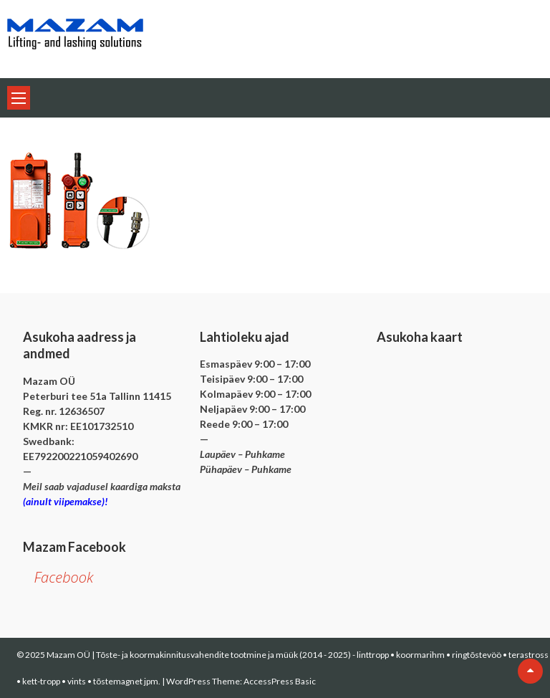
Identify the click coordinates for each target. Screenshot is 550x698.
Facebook (63, 577)
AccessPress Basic (279, 681)
